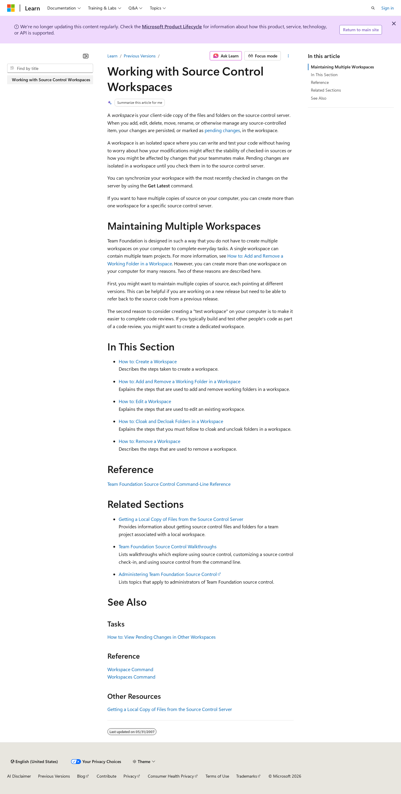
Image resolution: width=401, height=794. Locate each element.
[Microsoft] (11, 8)
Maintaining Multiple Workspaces (342, 67)
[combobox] (50, 68)
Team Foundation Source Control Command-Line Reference (169, 484)
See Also (318, 98)
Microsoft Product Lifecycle (172, 26)
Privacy (130, 776)
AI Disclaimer (19, 776)
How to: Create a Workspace (148, 361)
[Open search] (373, 8)
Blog (81, 776)
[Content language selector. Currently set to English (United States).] (34, 761)
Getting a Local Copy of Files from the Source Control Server (181, 519)
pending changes (222, 130)
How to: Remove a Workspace (149, 441)
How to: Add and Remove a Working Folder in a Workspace (179, 381)
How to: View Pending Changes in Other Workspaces (161, 637)
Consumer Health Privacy (171, 776)
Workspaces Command (131, 677)
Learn (112, 56)
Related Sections (326, 90)
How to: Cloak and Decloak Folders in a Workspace (171, 421)
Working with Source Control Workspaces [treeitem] (51, 79)
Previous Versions (140, 56)
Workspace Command (130, 669)
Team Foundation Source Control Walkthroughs (168, 546)
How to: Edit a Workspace (145, 401)
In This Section (324, 74)
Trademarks (246, 776)
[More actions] (288, 56)
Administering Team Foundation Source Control (168, 574)
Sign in (387, 8)
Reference (320, 82)
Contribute (106, 776)
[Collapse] (85, 56)
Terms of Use (217, 776)
